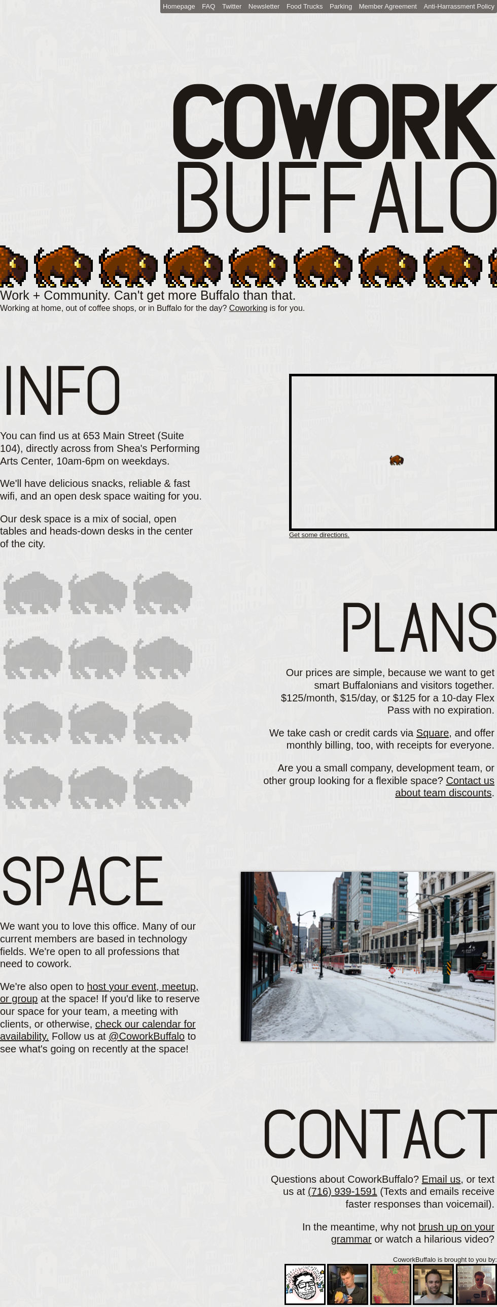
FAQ (208, 6)
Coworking (248, 308)
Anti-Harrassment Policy (459, 6)
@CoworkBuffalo (147, 1036)
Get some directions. (319, 535)
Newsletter (263, 6)
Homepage (179, 6)
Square (432, 732)
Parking (341, 6)
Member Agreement (388, 6)
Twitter (231, 6)
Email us (441, 1179)
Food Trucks (305, 6)
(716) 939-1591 (342, 1191)
